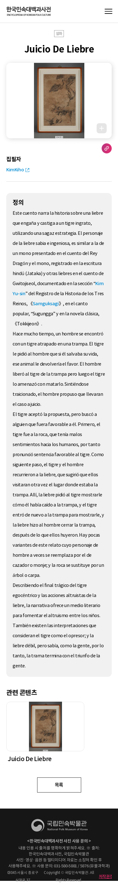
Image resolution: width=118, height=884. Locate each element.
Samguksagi (46, 304)
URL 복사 (107, 148)
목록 (59, 785)
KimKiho (15, 170)
